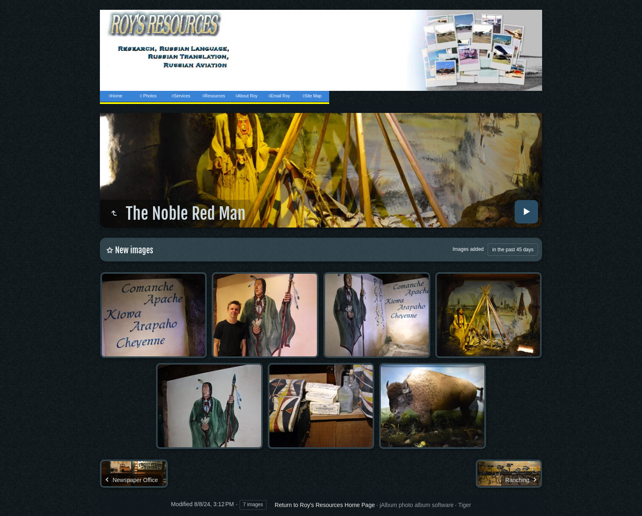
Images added (468, 249)
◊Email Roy (279, 95)
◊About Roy (246, 95)
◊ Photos (148, 95)
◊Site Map (312, 95)
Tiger (464, 505)
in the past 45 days (512, 249)
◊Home (115, 95)
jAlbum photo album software (417, 505)
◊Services (181, 95)
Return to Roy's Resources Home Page (325, 505)
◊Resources (213, 95)
